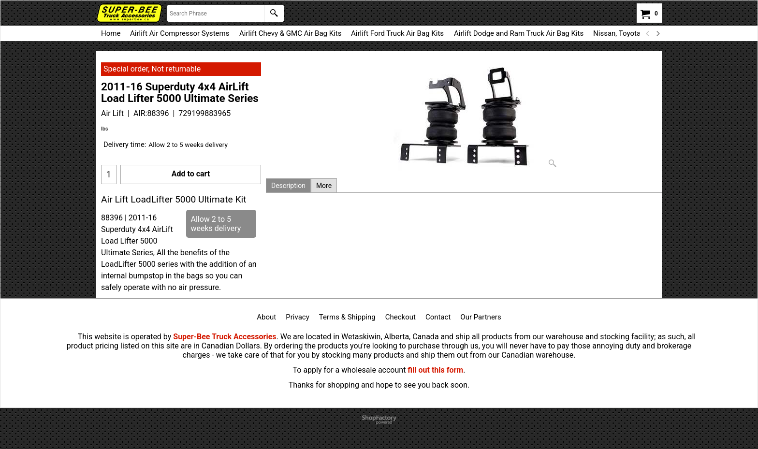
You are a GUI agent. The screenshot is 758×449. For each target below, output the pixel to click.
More (324, 185)
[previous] (647, 33)
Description (288, 185)
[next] (657, 33)
